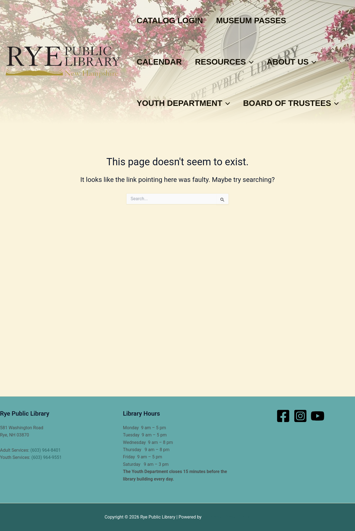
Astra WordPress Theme (226, 517)
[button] (254, 62)
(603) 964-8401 (46, 450)
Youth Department (184, 103)
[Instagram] (300, 416)
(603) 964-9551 (46, 457)
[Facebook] (283, 416)
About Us (299, 62)
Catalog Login (171, 20)
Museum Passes (255, 20)
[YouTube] (317, 416)
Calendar (160, 61)
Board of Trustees (186, 144)
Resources (228, 62)
